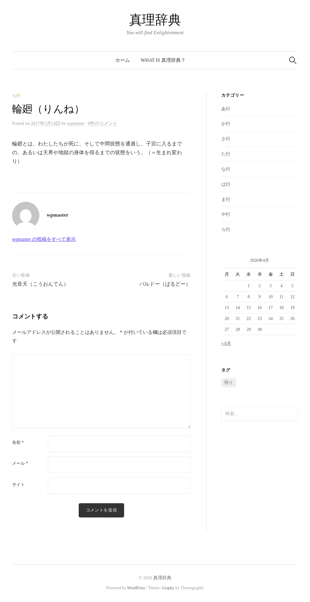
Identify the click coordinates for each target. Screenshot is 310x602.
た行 (225, 153)
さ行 (225, 138)
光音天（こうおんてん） (40, 284)
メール (20, 463)
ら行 (16, 95)
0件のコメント (102, 123)
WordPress (136, 588)
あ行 (225, 108)
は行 (225, 184)
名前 (18, 443)
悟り (228, 382)
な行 (225, 169)
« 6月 (226, 343)
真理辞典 (155, 20)
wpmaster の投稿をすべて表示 (44, 239)
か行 (225, 123)
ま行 (225, 199)
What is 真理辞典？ (163, 60)
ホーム (122, 60)
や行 (225, 214)
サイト (18, 485)
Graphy (168, 588)
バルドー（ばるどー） (165, 284)
